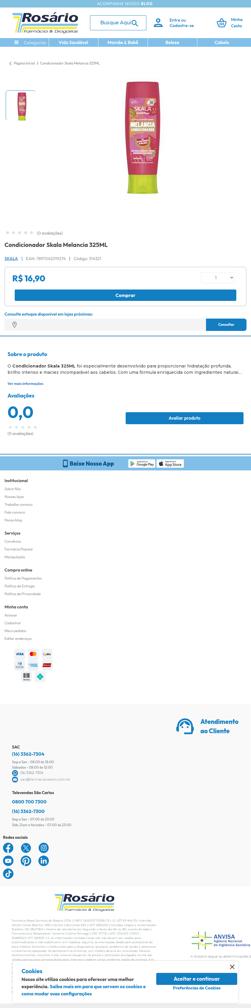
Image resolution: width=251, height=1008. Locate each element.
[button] (21, 105)
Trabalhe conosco (18, 504)
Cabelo (222, 42)
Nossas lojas (14, 496)
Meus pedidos (15, 630)
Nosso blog (13, 520)
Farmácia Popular (18, 549)
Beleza (172, 42)
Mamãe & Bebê (122, 42)
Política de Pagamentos (23, 578)
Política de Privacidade (22, 594)
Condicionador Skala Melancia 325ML (70, 63)
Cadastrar (12, 623)
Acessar (10, 615)
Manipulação (14, 557)
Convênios (12, 541)
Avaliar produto (184, 418)
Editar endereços (18, 638)
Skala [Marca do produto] (11, 258)
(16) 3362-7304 (28, 754)
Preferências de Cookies (197, 988)
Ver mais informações (25, 383)
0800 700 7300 (29, 802)
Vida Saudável (73, 42)
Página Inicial (24, 63)
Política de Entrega (19, 586)
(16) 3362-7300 (28, 811)
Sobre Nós (12, 489)
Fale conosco (14, 512)
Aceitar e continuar (197, 978)
